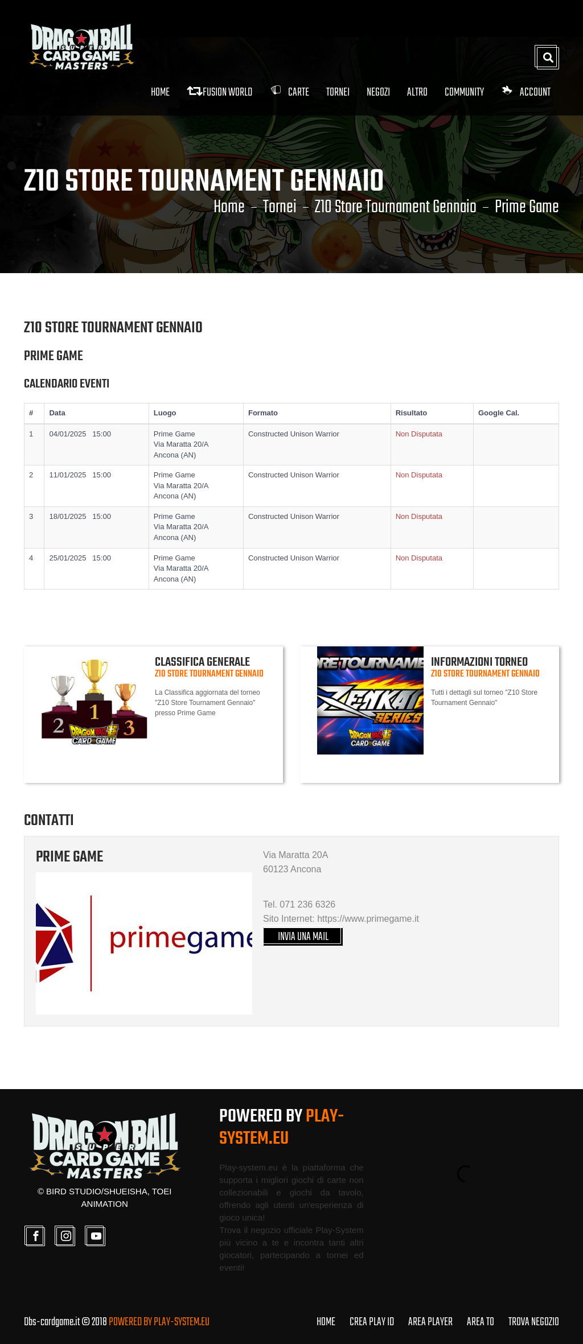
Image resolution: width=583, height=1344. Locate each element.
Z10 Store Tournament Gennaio (396, 207)
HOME (326, 1322)
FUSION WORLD (219, 92)
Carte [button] (289, 92)
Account (526, 92)
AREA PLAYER (430, 1322)
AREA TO (480, 1322)
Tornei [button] (338, 92)
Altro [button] (417, 92)
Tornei (280, 207)
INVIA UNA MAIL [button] (303, 937)
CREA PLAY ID (372, 1322)
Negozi (378, 92)
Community (464, 92)
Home (160, 92)
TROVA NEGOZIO (533, 1322)
